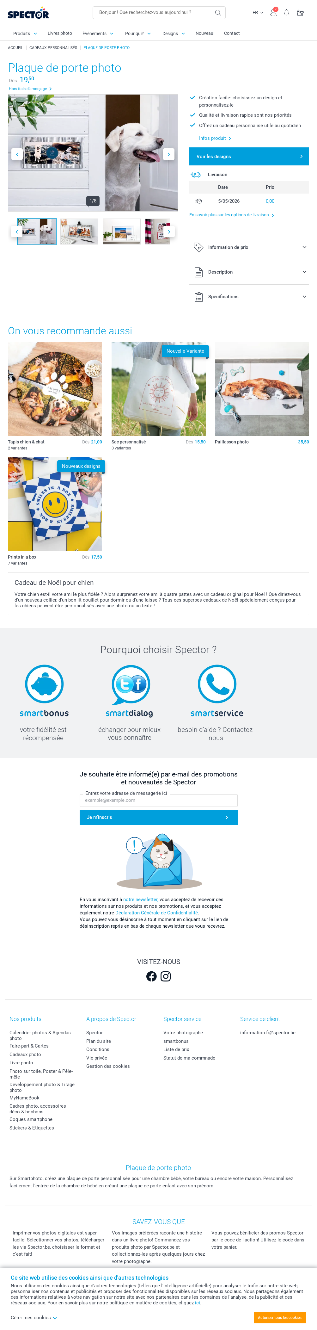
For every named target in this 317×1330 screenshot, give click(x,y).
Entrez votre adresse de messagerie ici (126, 793)
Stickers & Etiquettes (31, 1128)
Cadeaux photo (25, 1054)
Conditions (97, 1049)
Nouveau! (205, 33)
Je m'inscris (99, 817)
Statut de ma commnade (189, 1058)
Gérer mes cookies (34, 1318)
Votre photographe (183, 1033)
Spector (94, 1033)
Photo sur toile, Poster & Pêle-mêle (41, 1074)
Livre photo (21, 1063)
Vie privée (96, 1058)
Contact (232, 33)
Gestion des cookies (108, 1066)
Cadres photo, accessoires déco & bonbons (37, 1109)
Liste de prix (176, 1049)
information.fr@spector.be (268, 1033)
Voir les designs (214, 156)
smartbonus (176, 1041)
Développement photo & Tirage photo (42, 1087)
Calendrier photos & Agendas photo (40, 1035)
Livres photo (60, 33)
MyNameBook (24, 1098)
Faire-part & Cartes (29, 1046)
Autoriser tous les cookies (280, 1317)
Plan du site (98, 1041)
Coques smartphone (30, 1119)
